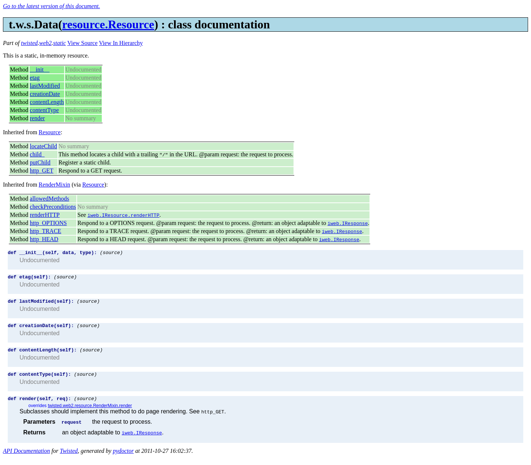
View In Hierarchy (121, 43)
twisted (29, 43)
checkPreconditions (53, 207)
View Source (82, 43)
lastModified (45, 86)
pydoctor (123, 458)
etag (35, 77)
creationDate (45, 94)
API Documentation (26, 458)
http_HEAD (44, 239)
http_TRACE (45, 231)
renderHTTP (45, 215)
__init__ (39, 69)
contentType (44, 110)
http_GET (41, 170)
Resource (50, 132)
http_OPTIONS (48, 223)
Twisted (69, 458)
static (59, 43)
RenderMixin (54, 184)
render (37, 118)
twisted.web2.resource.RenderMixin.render (90, 413)
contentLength (47, 102)
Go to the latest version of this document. (51, 6)
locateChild (43, 146)
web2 (45, 43)
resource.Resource (108, 24)
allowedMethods (49, 198)
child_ (37, 154)
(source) (111, 253)
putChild (40, 162)
